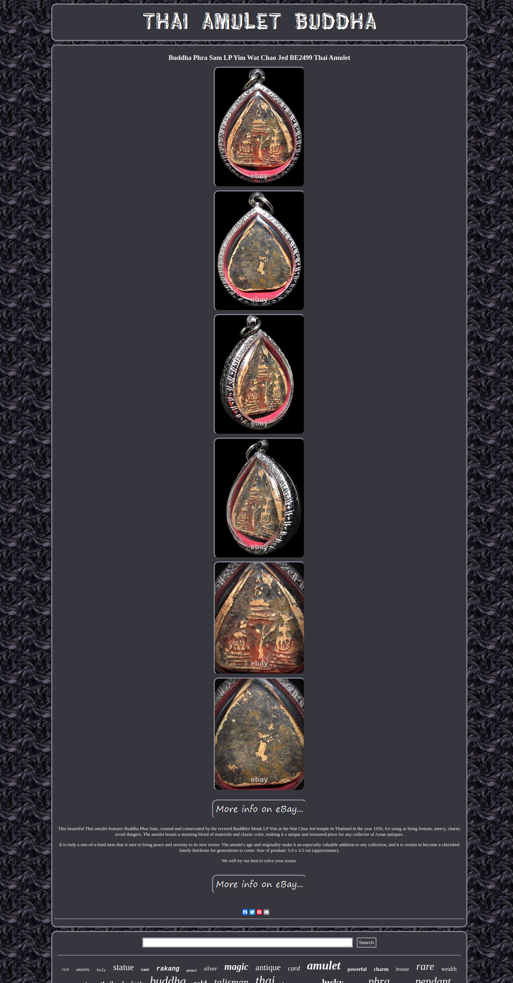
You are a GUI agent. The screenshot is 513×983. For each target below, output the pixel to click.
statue (123, 967)
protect (192, 970)
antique (268, 967)
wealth (449, 969)
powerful (357, 969)
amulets (82, 969)
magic (236, 966)
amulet (324, 965)
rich (65, 969)
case (145, 969)
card (294, 968)
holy (101, 970)
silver (210, 968)
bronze (402, 969)
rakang (168, 968)
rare (425, 966)
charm (381, 969)
